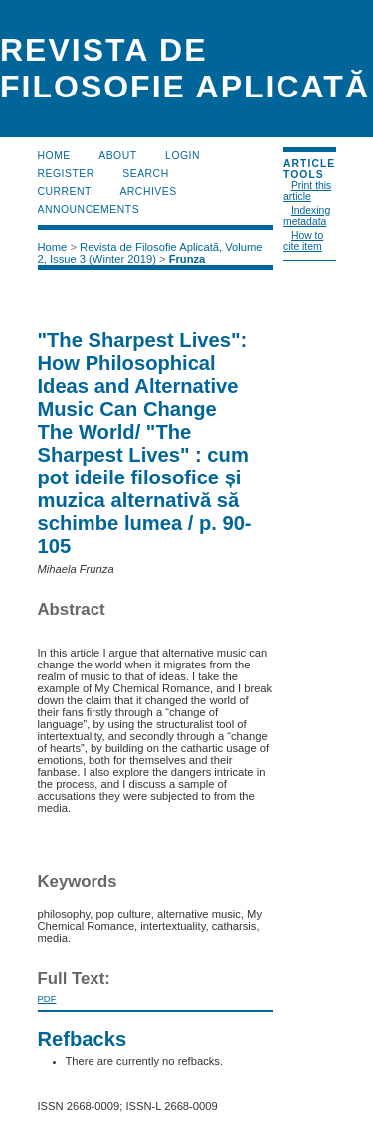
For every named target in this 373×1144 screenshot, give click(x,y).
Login (182, 155)
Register (66, 173)
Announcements (89, 209)
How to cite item (303, 241)
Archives (147, 191)
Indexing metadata (306, 216)
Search (145, 173)
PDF (47, 998)
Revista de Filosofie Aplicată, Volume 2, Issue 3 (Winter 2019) (150, 253)
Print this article (307, 191)
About (117, 155)
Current (65, 191)
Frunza (187, 259)
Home (54, 155)
